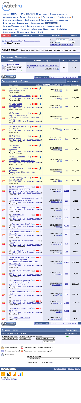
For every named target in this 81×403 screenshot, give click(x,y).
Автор (16, 85)
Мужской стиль (23, 32)
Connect (17, 211)
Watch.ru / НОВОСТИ (10, 14)
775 (66, 284)
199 (66, 106)
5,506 (66, 226)
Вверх (77, 369)
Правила (6, 35)
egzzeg (17, 194)
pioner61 (17, 100)
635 (66, 98)
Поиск (15, 35)
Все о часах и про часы (32, 41)
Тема (10, 85)
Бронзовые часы (19, 301)
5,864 (66, 311)
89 (66, 171)
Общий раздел (51, 23)
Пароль (53, 42)
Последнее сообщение (51, 85)
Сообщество (56, 35)
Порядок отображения (27, 336)
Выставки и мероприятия (58, 14)
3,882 (66, 303)
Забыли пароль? (67, 44)
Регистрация (27, 35)
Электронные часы (37, 23)
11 (60, 77)
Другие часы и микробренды (12, 20)
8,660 (66, 129)
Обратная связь (60, 369)
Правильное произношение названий (15, 147)
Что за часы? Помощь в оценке (13, 26)
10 (23, 98)
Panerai (22, 17)
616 (66, 274)
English (40, 32)
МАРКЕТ (30, 14)
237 (66, 201)
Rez (16, 174)
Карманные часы (47, 20)
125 (66, 244)
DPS (16, 123)
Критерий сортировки (9, 336)
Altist (58, 161)
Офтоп (33, 32)
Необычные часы (9, 23)
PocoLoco (56, 149)
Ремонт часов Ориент (21, 318)
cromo (17, 267)
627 (66, 218)
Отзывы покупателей (54, 26)
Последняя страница (34, 98)
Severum (17, 288)
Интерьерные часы (62, 20)
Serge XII (32, 67)
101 (64, 77)
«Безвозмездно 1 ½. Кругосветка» (17, 178)
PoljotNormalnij (55, 319)
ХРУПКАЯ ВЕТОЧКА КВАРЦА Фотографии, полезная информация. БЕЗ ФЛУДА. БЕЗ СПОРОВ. (24, 260)
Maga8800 (56, 303)
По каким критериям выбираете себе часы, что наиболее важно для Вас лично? (24, 116)
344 (66, 252)
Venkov (17, 254)
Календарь (73, 35)
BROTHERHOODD (21, 246)
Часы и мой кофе (19, 208)
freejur (17, 132)
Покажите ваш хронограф (16, 216)
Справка (41, 35)
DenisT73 (56, 130)
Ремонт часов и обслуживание (31, 29)
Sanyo (58, 312)
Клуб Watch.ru (62, 29)
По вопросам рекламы (9, 379)
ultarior (57, 191)
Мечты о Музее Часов (21, 96)
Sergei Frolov (19, 164)
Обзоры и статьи (41, 14)
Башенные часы (22, 23)
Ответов (66, 85)
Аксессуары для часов (10, 29)
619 (66, 180)
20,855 (66, 191)
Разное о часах (49, 29)
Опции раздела (72, 81)
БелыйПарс (18, 109)
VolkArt (57, 295)
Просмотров (75, 85)
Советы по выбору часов (35, 26)
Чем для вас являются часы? (15, 105)
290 (66, 149)
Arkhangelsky (55, 202)
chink (16, 319)
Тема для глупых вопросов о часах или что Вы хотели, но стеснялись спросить (23, 189)
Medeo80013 (55, 107)
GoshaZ (57, 91)
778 (66, 234)
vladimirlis (18, 304)
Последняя (72, 77)
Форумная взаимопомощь (15, 137)
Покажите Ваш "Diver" (21, 224)
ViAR (16, 204)
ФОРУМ (22, 14)
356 (66, 118)
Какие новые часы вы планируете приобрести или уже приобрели (19, 282)
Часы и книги (17, 250)
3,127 (66, 209)
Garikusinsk (18, 141)
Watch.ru (71, 369)
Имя (51, 39)
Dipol (58, 274)
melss (58, 210)
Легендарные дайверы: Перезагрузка (16, 170)
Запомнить (74, 40)
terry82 (17, 92)
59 (66, 90)
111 (66, 160)
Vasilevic (57, 118)
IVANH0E (18, 220)
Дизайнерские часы (32, 20)
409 (66, 139)
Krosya (17, 228)
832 (66, 294)
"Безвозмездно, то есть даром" (18, 127)
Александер (19, 153)
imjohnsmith (56, 285)
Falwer (57, 171)
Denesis (17, 237)
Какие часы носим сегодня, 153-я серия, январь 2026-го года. (24, 199)
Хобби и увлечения (9, 32)
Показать (39, 336)
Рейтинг (39, 85)
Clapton (57, 252)
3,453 (66, 262)
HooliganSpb (55, 139)
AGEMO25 (56, 244)
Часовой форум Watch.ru (13, 41)
